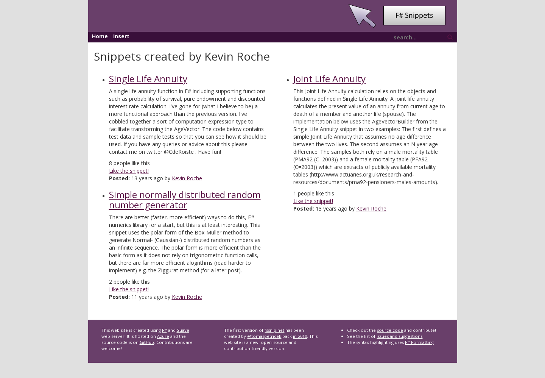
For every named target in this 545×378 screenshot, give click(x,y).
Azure (163, 336)
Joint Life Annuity (329, 78)
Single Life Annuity (148, 78)
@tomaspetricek (264, 336)
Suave (183, 330)
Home (100, 36)
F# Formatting (419, 342)
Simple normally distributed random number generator (185, 199)
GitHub (147, 342)
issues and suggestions (399, 336)
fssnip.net (274, 330)
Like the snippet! (129, 170)
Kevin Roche (187, 178)
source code (390, 330)
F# (164, 330)
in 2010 (300, 336)
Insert (121, 36)
